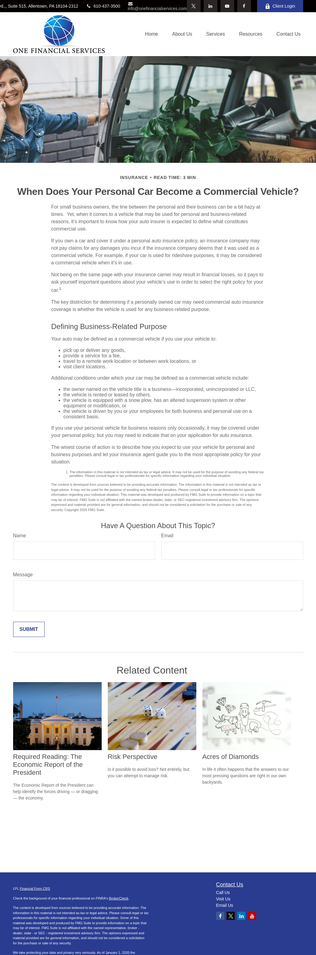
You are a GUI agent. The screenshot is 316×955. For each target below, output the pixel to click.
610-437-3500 (103, 6)
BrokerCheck (119, 898)
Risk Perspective (133, 756)
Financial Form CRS (35, 888)
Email (167, 535)
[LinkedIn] (210, 6)
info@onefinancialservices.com (157, 6)
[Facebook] (244, 6)
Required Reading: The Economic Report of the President (48, 764)
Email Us (224, 905)
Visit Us (223, 898)
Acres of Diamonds (230, 756)
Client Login (280, 6)
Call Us (223, 892)
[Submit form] (29, 629)
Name (19, 535)
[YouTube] (227, 6)
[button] (152, 34)
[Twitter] (194, 6)
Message (23, 574)
